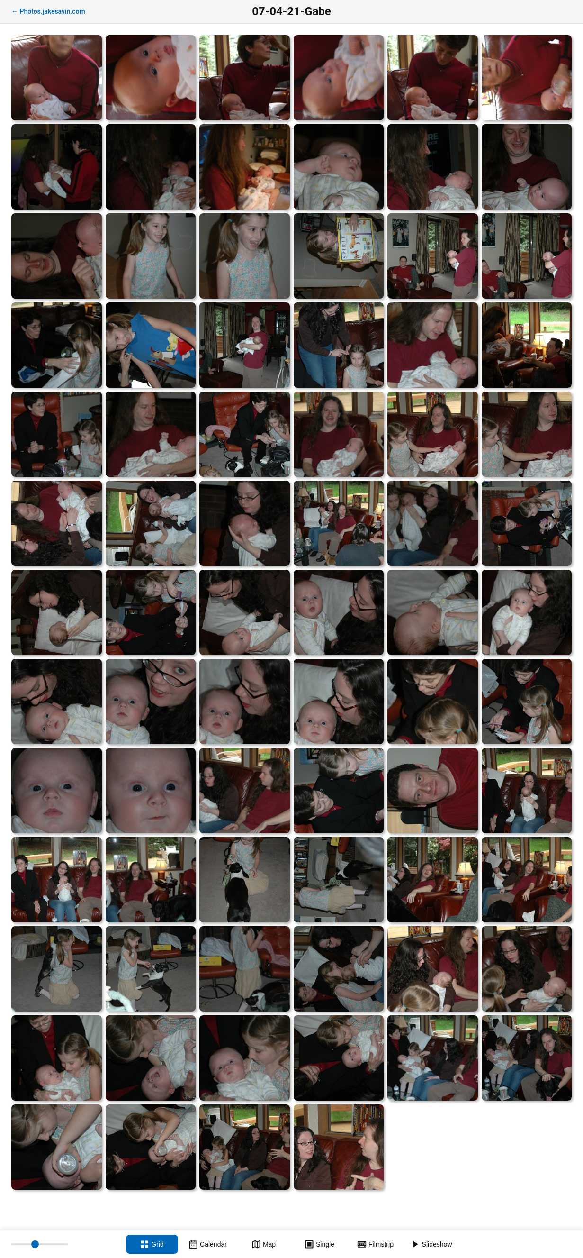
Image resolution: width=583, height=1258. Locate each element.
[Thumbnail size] (39, 1244)
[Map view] (264, 1244)
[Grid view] (152, 1244)
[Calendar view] (208, 1244)
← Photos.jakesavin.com (48, 11)
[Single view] (320, 1244)
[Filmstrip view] (376, 1244)
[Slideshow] (431, 1244)
